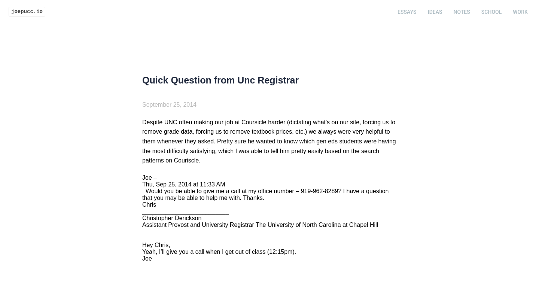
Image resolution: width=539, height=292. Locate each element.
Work (520, 12)
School (491, 12)
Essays (407, 12)
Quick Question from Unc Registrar (220, 80)
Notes (462, 12)
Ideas (435, 12)
